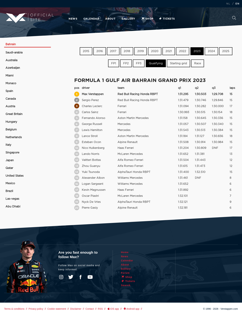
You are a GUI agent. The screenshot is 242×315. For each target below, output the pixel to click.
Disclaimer (75, 308)
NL (228, 4)
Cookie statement (56, 308)
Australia (11, 60)
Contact (89, 308)
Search (234, 18)
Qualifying (156, 63)
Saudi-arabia (14, 52)
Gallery (128, 19)
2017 (113, 51)
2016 (99, 51)
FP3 (138, 63)
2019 (140, 51)
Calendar (91, 19)
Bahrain (11, 44)
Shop (147, 19)
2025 (225, 51)
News (73, 19)
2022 (182, 51)
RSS (100, 308)
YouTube (90, 277)
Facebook (80, 277)
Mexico (10, 183)
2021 (169, 51)
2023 (197, 51)
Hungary (11, 121)
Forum (125, 273)
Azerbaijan (13, 68)
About (110, 19)
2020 (154, 51)
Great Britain (14, 114)
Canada (11, 98)
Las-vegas (12, 198)
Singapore (12, 152)
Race (197, 63)
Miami (9, 75)
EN (237, 4)
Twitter (71, 277)
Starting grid (178, 63)
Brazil (9, 191)
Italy (8, 144)
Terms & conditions (14, 308)
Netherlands (14, 137)
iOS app (113, 308)
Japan (10, 160)
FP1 (113, 63)
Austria (10, 106)
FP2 (126, 63)
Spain (9, 91)
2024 (211, 51)
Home (125, 252)
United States (15, 175)
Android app (131, 308)
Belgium (11, 129)
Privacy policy (36, 308)
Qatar (9, 168)
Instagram (61, 277)
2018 (127, 51)
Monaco (11, 83)
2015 (86, 51)
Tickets (167, 19)
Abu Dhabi (13, 206)
